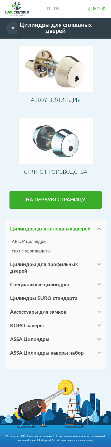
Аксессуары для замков (38, 312)
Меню (97, 9)
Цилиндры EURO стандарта (44, 298)
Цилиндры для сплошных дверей (50, 228)
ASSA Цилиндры (29, 339)
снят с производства (32, 251)
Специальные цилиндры (39, 284)
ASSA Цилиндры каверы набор (47, 353)
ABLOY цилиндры (29, 242)
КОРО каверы (27, 325)
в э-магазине (85, 440)
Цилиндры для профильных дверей (44, 268)
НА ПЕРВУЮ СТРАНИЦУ (55, 199)
